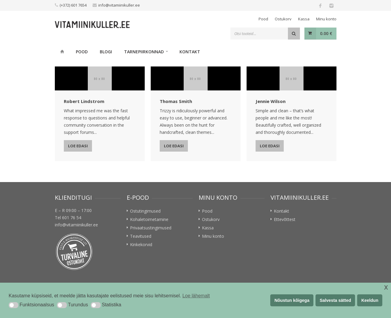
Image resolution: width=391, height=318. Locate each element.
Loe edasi (78, 146)
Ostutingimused (145, 211)
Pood (263, 19)
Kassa (304, 19)
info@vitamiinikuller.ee (119, 5)
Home (62, 51)
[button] (13, 305)
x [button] (386, 287)
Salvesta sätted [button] (335, 300)
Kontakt (189, 51)
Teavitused (140, 236)
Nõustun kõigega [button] (292, 300)
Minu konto (326, 19)
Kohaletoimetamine (149, 219)
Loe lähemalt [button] (196, 295)
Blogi (106, 51)
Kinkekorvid (141, 244)
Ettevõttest (284, 219)
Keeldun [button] (369, 300)
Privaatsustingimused (150, 228)
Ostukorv (283, 19)
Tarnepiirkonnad (144, 51)
